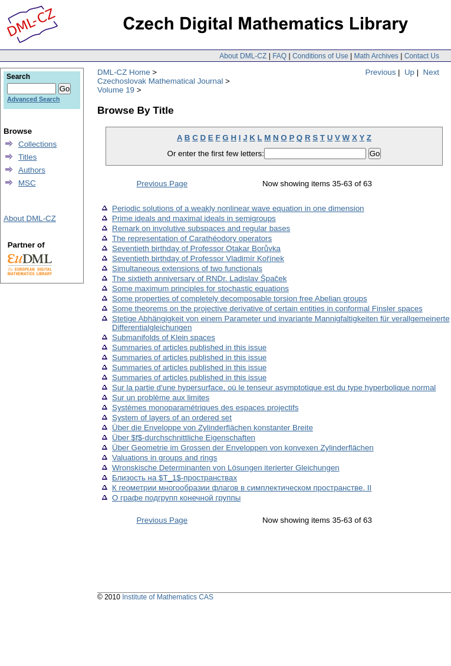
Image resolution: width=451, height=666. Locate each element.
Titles (27, 157)
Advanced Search (33, 99)
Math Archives (376, 56)
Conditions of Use (320, 56)
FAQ (279, 56)
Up (409, 72)
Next (431, 72)
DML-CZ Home (123, 72)
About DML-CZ (242, 56)
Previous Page (161, 183)
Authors (31, 170)
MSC (27, 183)
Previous (381, 72)
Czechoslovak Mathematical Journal (160, 81)
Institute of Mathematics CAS (167, 597)
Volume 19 (115, 89)
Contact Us (421, 56)
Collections (37, 144)
